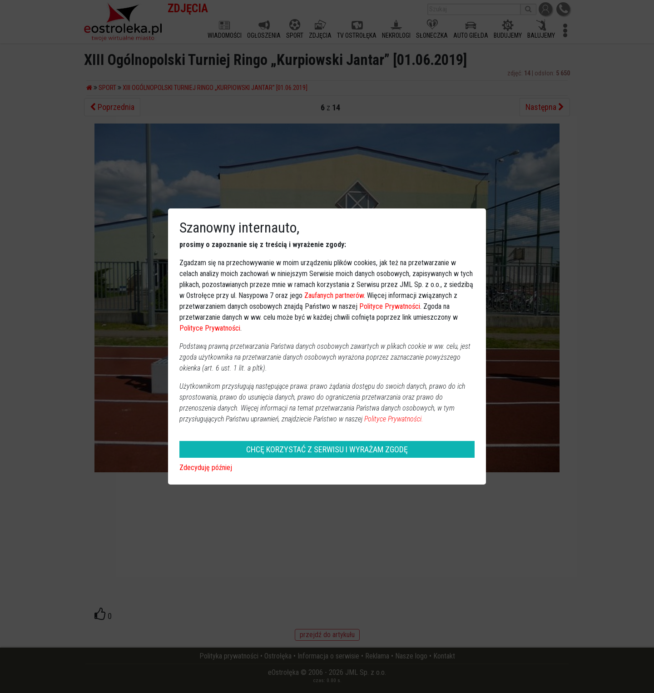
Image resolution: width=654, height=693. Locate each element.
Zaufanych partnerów (334, 295)
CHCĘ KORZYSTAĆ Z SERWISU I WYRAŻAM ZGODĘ (327, 449)
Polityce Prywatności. (393, 419)
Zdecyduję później (205, 467)
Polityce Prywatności (389, 306)
